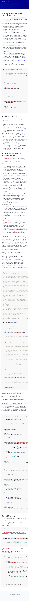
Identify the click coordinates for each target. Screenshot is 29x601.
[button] (27, 1)
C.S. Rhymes (17, 594)
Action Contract (21, 60)
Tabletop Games (5, 1)
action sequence (7, 149)
